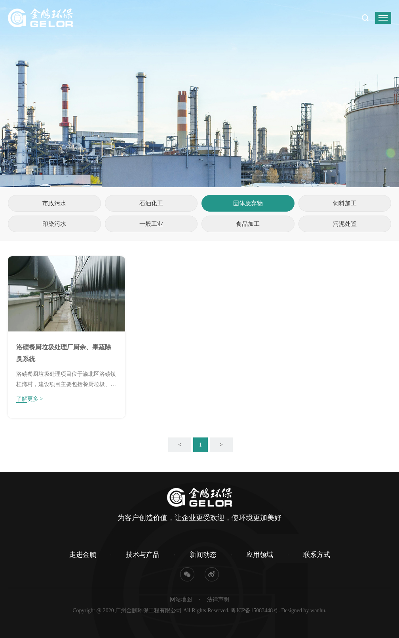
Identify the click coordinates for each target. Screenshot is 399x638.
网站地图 (181, 599)
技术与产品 (143, 554)
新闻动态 (203, 554)
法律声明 (218, 599)
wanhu (317, 610)
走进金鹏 (82, 554)
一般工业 (151, 224)
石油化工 (151, 203)
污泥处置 (345, 224)
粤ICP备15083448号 (254, 610)
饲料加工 (345, 203)
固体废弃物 (248, 203)
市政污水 (54, 203)
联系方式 (316, 554)
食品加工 (248, 224)
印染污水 (54, 224)
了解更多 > (29, 399)
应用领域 (259, 554)
